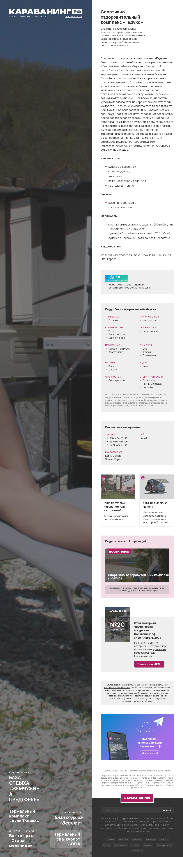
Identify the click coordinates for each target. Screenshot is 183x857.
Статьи (106, 845)
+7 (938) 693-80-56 (116, 441)
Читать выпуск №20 (149, 664)
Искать (167, 810)
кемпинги (148, 701)
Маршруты (150, 839)
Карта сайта (137, 850)
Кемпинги (123, 839)
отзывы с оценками (134, 284)
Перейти (145, 438)
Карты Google (113, 455)
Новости (135, 845)
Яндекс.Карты (113, 459)
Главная (110, 839)
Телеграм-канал (164, 845)
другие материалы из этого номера (150, 644)
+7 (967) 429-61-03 (116, 445)
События (164, 839)
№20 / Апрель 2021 (74, 16)
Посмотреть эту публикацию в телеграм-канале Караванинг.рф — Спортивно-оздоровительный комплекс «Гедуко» (137, 589)
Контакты (148, 845)
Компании (136, 839)
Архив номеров (120, 845)
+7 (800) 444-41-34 (116, 438)
